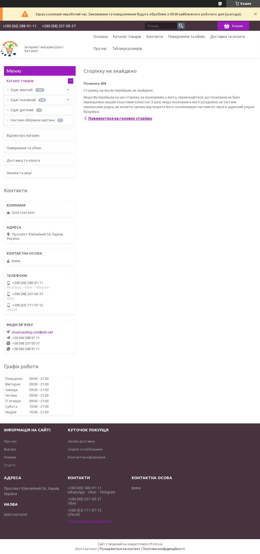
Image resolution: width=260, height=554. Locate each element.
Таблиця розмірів (127, 48)
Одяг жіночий (22, 90)
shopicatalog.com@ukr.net (32, 332)
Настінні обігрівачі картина (33, 120)
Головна (101, 37)
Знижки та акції (19, 173)
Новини (10, 457)
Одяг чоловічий (23, 100)
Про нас (100, 48)
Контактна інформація (86, 457)
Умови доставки (81, 441)
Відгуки (10, 449)
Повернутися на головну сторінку (120, 118)
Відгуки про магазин (23, 135)
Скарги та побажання (85, 449)
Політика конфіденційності (164, 549)
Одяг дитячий (22, 110)
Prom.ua (156, 544)
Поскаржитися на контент (119, 549)
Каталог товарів (127, 37)
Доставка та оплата (227, 37)
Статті (9, 465)
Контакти (154, 37)
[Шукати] (181, 26)
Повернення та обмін (186, 37)
